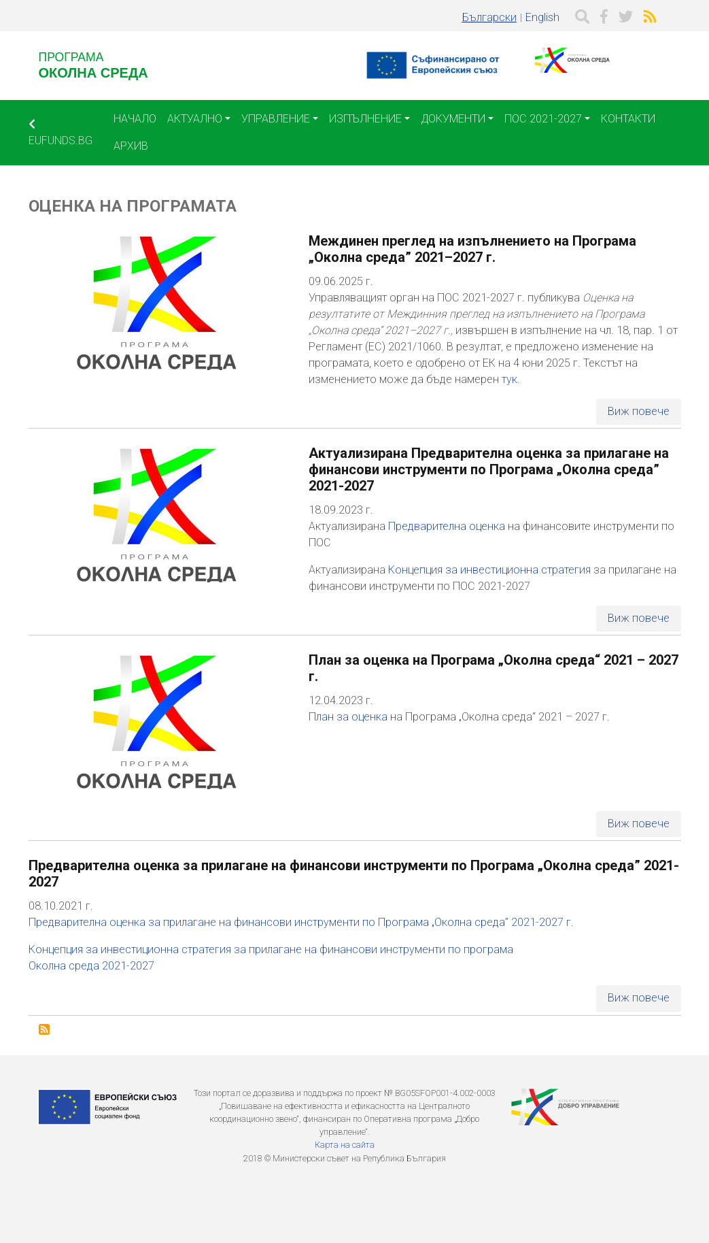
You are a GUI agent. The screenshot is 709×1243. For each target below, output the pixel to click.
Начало (135, 118)
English (542, 17)
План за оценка (348, 716)
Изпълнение (365, 118)
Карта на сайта (345, 1145)
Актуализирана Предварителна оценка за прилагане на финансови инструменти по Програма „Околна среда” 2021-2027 (489, 469)
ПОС (320, 542)
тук (509, 379)
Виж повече (639, 411)
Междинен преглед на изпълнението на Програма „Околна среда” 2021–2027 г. (472, 249)
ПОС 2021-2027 (543, 118)
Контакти (628, 118)
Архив (131, 145)
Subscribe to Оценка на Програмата (44, 1029)
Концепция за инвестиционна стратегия (490, 569)
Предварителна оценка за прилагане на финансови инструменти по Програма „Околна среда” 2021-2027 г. (301, 922)
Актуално (194, 118)
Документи (453, 118)
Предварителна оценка (448, 526)
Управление (275, 118)
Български (489, 17)
